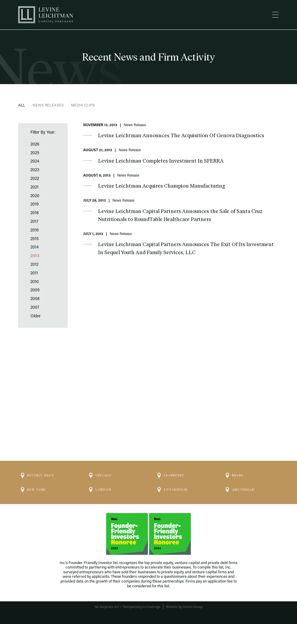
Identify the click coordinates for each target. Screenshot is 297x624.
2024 (34, 162)
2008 (35, 299)
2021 (34, 188)
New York (33, 489)
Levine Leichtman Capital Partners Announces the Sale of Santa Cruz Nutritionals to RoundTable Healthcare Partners (180, 215)
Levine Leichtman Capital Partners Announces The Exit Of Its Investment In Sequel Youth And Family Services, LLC (186, 248)
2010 (34, 282)
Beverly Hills (37, 475)
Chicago (100, 475)
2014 (34, 247)
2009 (35, 290)
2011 (34, 273)
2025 (34, 153)
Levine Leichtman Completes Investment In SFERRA (161, 161)
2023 (34, 170)
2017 (34, 222)
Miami (234, 475)
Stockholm (172, 489)
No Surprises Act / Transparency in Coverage (127, 607)
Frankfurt (170, 475)
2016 (34, 230)
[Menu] (275, 15)
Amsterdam (240, 489)
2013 (34, 256)
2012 (34, 265)
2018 (34, 213)
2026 (34, 145)
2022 (34, 179)
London (100, 489)
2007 (34, 308)
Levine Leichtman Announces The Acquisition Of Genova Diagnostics (181, 135)
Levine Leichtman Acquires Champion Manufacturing (161, 186)
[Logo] (45, 14)
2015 (34, 239)
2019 (34, 205)
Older (35, 316)
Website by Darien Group (184, 607)
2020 (34, 196)
